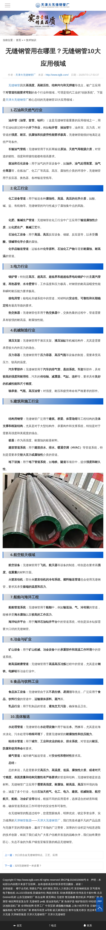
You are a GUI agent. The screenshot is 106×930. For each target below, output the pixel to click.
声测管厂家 (93, 897)
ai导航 (48, 910)
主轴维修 (95, 905)
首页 (18, 40)
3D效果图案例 (68, 892)
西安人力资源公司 (63, 888)
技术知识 (31, 40)
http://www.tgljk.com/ (57, 74)
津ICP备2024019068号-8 (74, 879)
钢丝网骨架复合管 (18, 901)
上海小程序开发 (80, 905)
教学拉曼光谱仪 (77, 910)
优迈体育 (92, 910)
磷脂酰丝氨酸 (63, 905)
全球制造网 (27, 905)
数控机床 (81, 897)
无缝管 (60, 897)
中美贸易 (50, 905)
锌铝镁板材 (95, 901)
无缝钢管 (14, 85)
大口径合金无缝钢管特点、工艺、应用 (36, 855)
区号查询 (95, 888)
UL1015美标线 (24, 892)
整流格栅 (70, 897)
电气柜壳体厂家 (22, 910)
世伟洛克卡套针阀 (86, 892)
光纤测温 (48, 888)
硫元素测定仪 (60, 910)
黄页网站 (51, 897)
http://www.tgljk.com (28, 879)
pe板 (43, 901)
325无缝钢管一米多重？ (28, 865)
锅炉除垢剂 (81, 901)
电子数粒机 (9, 892)
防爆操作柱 (39, 892)
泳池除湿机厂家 (11, 905)
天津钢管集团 (22, 820)
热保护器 (69, 901)
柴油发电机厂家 (55, 901)
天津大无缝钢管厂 (25, 74)
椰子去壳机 (22, 888)
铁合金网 (40, 897)
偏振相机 (8, 910)
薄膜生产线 (35, 888)
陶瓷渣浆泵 (52, 892)
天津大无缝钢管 (56, 914)
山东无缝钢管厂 (26, 897)
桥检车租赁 (38, 910)
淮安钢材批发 (81, 888)
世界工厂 (39, 905)
